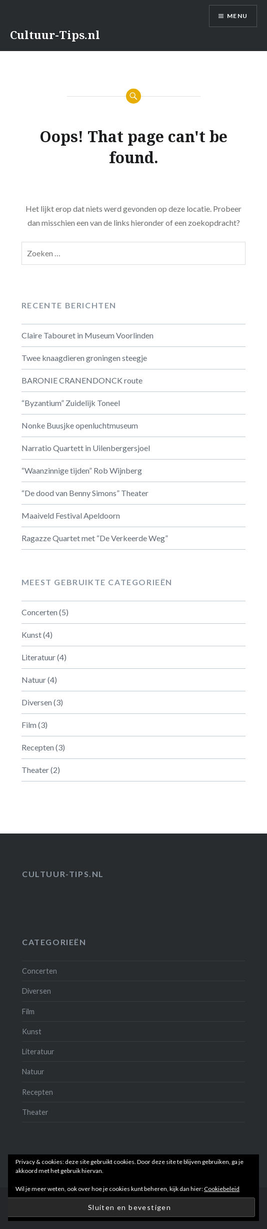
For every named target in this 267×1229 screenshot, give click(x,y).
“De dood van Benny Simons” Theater (85, 493)
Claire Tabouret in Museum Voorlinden (88, 335)
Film (29, 724)
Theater (35, 769)
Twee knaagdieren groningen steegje (84, 357)
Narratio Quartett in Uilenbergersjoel (86, 448)
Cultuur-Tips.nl (55, 34)
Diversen (37, 702)
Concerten (40, 612)
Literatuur (39, 657)
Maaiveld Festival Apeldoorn (71, 515)
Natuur (34, 679)
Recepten (38, 747)
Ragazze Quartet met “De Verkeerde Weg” (95, 538)
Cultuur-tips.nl (63, 874)
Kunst (32, 634)
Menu (237, 16)
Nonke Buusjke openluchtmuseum (80, 425)
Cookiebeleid (222, 1188)
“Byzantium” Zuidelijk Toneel (71, 402)
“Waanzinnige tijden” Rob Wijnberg (82, 470)
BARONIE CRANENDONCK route (82, 380)
